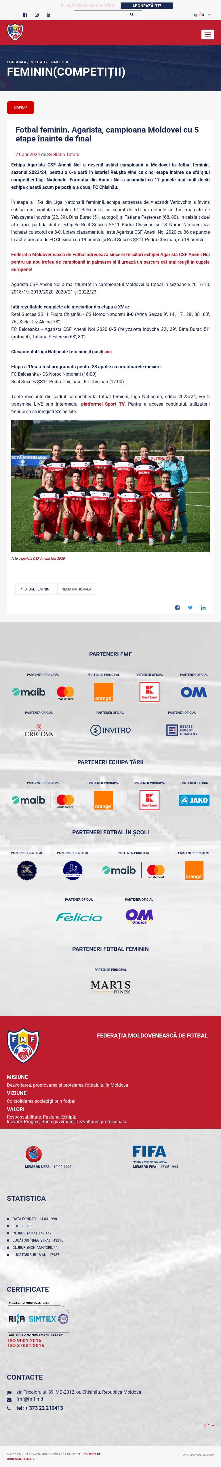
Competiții (58, 62)
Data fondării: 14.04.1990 (36, 1219)
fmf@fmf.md (29, 1399)
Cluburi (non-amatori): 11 (36, 1248)
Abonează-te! (146, 5)
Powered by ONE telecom (197, 1454)
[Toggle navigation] (207, 34)
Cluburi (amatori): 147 (33, 1233)
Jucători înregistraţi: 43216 (39, 1240)
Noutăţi (37, 62)
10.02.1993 (62, 1167)
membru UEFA (37, 1167)
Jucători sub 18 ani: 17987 (37, 1255)
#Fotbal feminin (34, 589)
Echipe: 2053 (24, 1226)
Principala (16, 62)
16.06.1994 (169, 1167)
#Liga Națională (76, 589)
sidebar (20, 108)
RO (199, 15)
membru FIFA (144, 1167)
